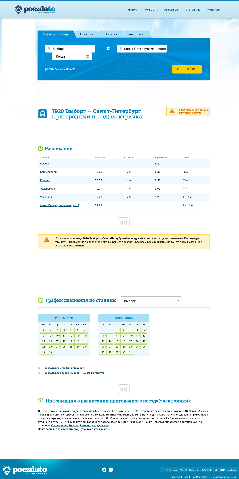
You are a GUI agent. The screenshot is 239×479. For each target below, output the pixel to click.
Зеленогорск (88, 418)
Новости (151, 9)
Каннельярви (59, 418)
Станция (86, 34)
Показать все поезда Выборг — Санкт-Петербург (73, 365)
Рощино (74, 418)
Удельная (103, 418)
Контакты (213, 9)
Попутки (111, 34)
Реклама (206, 462)
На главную (175, 462)
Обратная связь (225, 462)
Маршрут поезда (56, 34)
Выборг (44, 156)
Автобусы (136, 34)
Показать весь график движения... (64, 360)
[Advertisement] (124, 84)
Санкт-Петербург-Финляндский (59, 198)
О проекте (192, 9)
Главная (132, 9)
